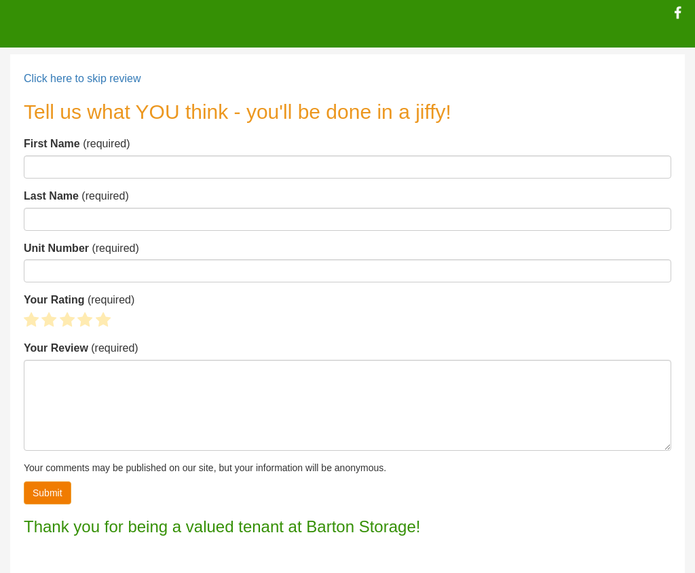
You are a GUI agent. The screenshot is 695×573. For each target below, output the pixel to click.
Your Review (56, 348)
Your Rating (54, 300)
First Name (52, 143)
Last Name (51, 196)
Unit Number (56, 248)
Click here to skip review (82, 78)
